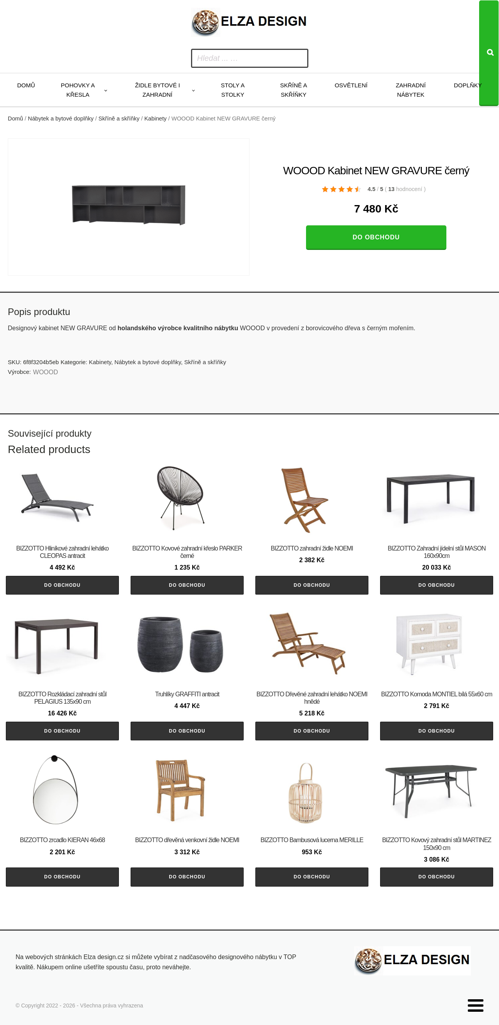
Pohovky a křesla (78, 90)
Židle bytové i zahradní (157, 90)
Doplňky (468, 85)
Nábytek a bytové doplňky (61, 118)
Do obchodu (376, 237)
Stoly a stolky (233, 90)
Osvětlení (350, 85)
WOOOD (45, 372)
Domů (26, 85)
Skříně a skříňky (293, 90)
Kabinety (155, 118)
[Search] (489, 53)
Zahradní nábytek (411, 90)
